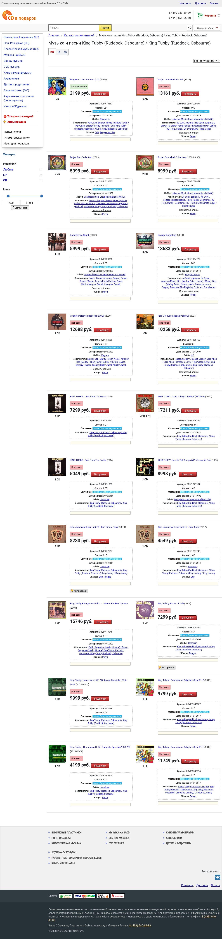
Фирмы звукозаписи (17, 137)
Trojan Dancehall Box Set (171, 79)
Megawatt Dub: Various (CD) (85, 79)
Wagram (105, 355)
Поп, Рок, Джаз (61, 838)
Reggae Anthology (167, 235)
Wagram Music (192, 274)
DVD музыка (12, 66)
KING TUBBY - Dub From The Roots (88, 396)
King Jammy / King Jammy (114, 573)
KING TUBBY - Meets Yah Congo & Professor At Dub (185, 460)
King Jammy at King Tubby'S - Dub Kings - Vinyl (94, 527)
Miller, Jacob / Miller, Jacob (113, 365)
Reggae (107, 577)
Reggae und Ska (107, 132)
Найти (105, 27)
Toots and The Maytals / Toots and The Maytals (192, 287)
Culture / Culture (110, 362)
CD (65, 52)
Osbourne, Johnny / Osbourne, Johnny (194, 792)
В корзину (100, 93)
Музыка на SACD (14, 55)
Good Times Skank (80, 235)
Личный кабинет (206, 28)
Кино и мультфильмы (18, 72)
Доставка (200, 3)
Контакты (185, 3)
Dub (97, 132)
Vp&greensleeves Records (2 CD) (87, 315)
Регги (192, 136)
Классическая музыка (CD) (21, 49)
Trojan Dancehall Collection (172, 157)
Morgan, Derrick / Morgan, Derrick (104, 284)
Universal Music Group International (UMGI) (192, 119)
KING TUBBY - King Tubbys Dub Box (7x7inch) (181, 396)
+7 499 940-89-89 (180, 13)
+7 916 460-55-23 (180, 18)
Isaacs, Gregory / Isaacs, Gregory (105, 200)
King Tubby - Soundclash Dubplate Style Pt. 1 (181, 747)
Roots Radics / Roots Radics (191, 126)
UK (192, 355)
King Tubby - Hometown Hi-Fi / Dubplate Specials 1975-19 (100, 747)
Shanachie (105, 119)
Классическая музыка (66, 843)
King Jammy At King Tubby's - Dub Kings (179, 527)
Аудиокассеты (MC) (16, 90)
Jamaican (105, 499)
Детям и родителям (16, 84)
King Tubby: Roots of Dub (171, 603)
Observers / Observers (106, 203)
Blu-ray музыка (13, 60)
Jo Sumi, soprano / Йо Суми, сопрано (195, 123)
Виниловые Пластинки (66, 832)
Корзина (212, 15)
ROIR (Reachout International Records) (192, 499)
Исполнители (12, 131)
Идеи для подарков (16, 143)
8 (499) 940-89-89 (140, 925)
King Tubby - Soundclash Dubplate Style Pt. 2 (181, 680)
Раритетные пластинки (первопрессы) (19, 98)
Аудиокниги (11, 78)
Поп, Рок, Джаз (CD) (16, 43)
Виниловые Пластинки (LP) (21, 37)
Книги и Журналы (15, 106)
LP (59, 52)
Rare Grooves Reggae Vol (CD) (174, 315)
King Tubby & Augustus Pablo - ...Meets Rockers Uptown (99, 603)
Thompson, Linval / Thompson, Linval (192, 362)
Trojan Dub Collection (81, 157)
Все (52, 52)
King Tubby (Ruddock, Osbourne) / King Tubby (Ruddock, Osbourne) (189, 365)
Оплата (214, 3)
